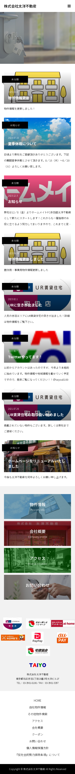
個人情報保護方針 (37, 748)
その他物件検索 (37, 714)
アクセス (37, 721)
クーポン (37, 734)
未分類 (15, 79)
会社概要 (37, 728)
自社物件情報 (37, 707)
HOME (37, 700)
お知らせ (15, 125)
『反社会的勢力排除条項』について (37, 755)
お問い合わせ (37, 741)
